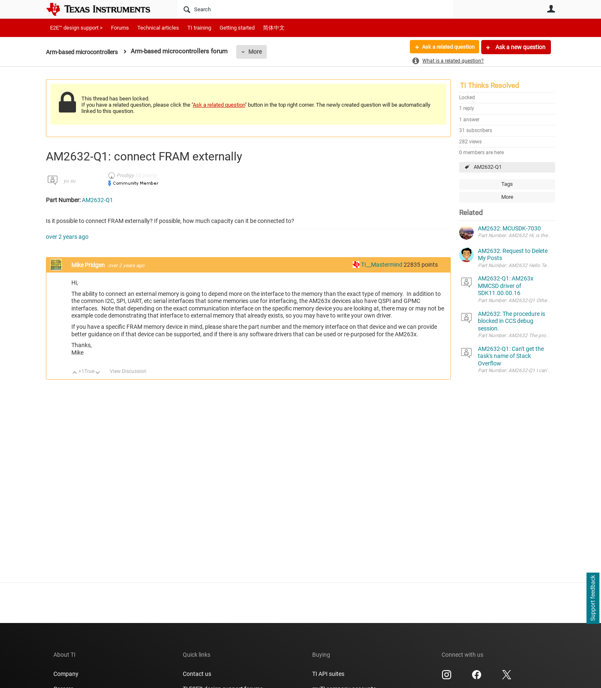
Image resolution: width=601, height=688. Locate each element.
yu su (69, 181)
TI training (199, 28)
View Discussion (128, 371)
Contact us (197, 673)
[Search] (315, 9)
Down (97, 373)
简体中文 (274, 28)
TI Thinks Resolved (489, 85)
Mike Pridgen (88, 265)
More (261, 51)
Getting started (237, 28)
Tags (507, 184)
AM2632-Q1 (488, 167)
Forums (120, 28)
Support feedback (592, 598)
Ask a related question (445, 47)
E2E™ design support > (76, 28)
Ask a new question (519, 47)
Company (65, 673)
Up (74, 373)
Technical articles (158, 28)
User (551, 9)
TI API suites (328, 673)
